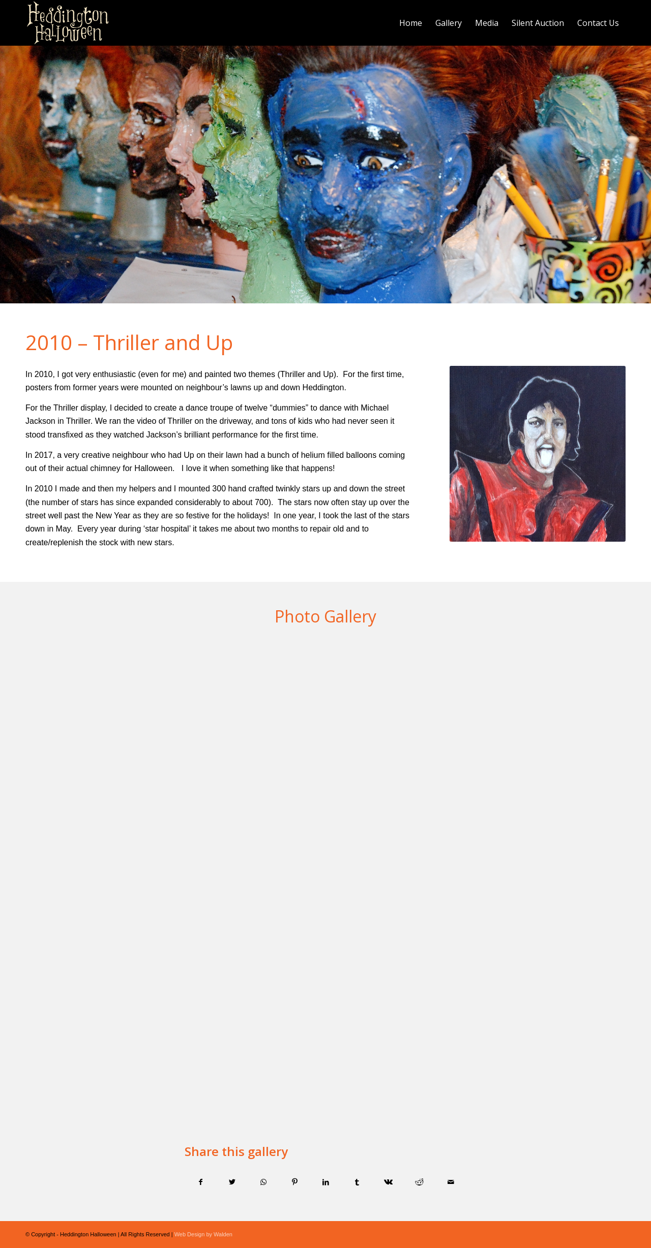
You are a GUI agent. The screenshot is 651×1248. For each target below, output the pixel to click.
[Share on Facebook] (200, 1182)
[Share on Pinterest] (294, 1182)
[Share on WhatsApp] (263, 1182)
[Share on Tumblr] (357, 1182)
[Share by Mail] (450, 1182)
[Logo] (67, 23)
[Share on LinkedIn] (325, 1182)
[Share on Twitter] (232, 1182)
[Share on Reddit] (419, 1182)
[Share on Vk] (388, 1182)
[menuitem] (411, 23)
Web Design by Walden (203, 1234)
